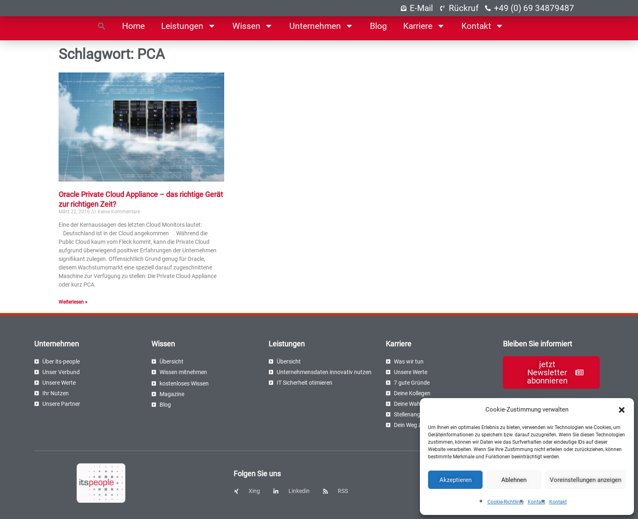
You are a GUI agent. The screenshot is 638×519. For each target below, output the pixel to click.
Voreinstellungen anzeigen (585, 480)
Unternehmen (321, 26)
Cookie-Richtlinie (505, 502)
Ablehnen (514, 480)
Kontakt (536, 502)
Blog (378, 26)
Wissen (252, 26)
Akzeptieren (455, 480)
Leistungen (188, 26)
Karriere (424, 26)
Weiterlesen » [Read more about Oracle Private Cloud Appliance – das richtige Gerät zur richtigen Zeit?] (73, 302)
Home (133, 26)
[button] (622, 410)
